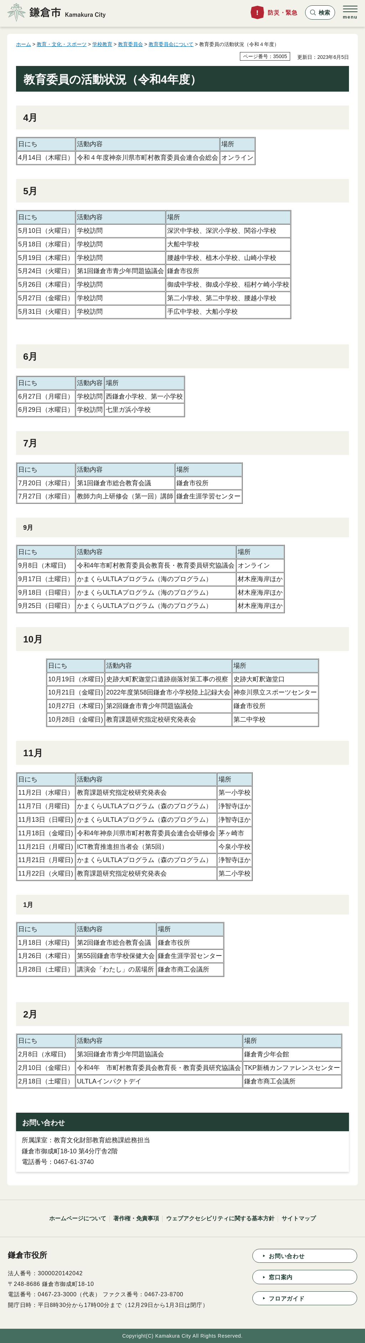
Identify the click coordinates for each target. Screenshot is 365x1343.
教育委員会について (171, 44)
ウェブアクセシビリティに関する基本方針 (220, 1218)
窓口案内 (281, 1277)
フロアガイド (287, 1299)
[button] (320, 12)
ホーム (23, 44)
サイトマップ (299, 1218)
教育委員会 (130, 44)
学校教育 (102, 44)
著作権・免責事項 (136, 1218)
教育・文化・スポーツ (62, 44)
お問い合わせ (287, 1256)
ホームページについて (77, 1218)
